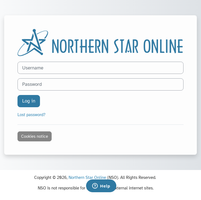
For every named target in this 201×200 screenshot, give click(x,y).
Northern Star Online (87, 177)
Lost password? (31, 114)
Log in (28, 101)
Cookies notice (34, 136)
